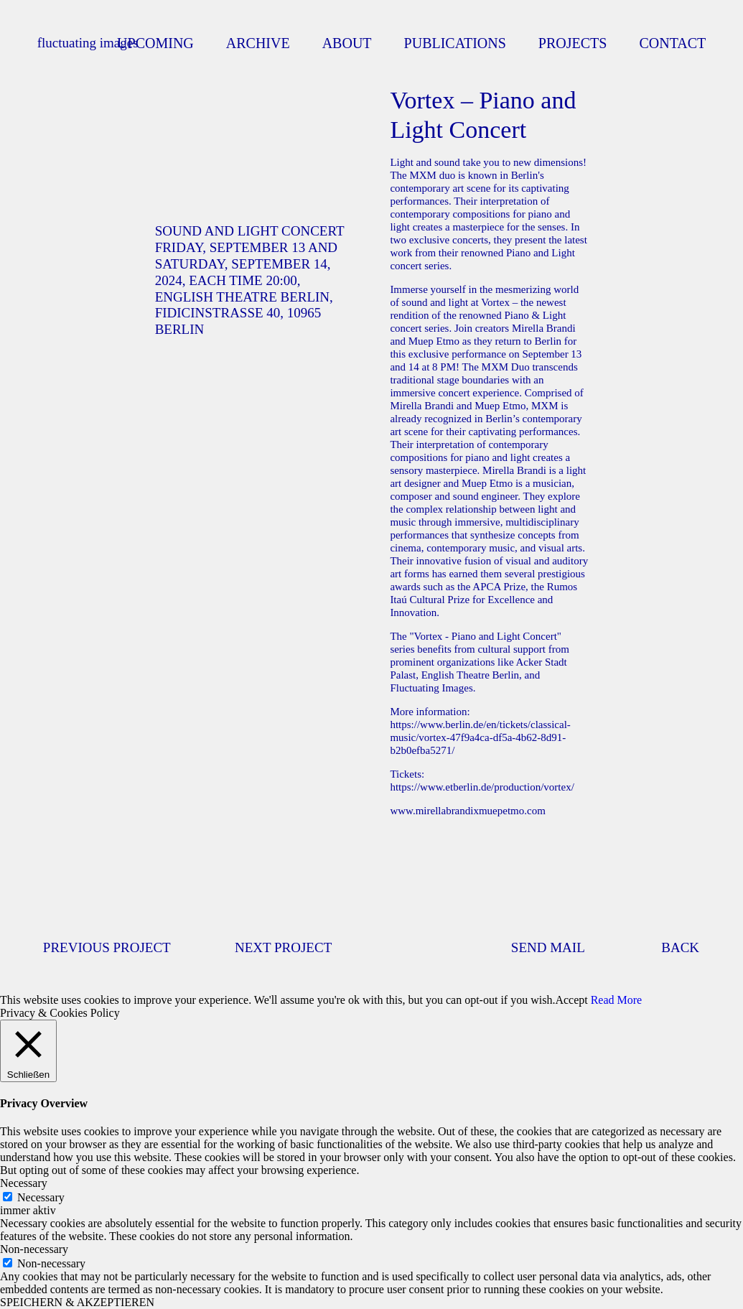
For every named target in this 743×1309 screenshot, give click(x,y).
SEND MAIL (548, 947)
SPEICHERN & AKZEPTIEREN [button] (77, 1302)
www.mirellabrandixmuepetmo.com (467, 810)
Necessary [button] (23, 1183)
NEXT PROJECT (283, 947)
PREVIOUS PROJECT (107, 947)
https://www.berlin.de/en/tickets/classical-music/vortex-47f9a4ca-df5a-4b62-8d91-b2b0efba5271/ (480, 737)
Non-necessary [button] (34, 1249)
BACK (680, 947)
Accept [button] (571, 1000)
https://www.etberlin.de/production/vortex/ (482, 787)
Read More (616, 1000)
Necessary (41, 1197)
